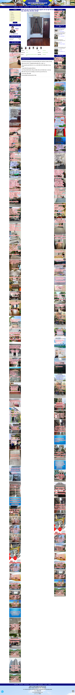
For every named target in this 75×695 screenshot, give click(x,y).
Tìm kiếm (15, 22)
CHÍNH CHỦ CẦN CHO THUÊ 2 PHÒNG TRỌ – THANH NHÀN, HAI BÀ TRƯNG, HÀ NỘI (59, 33)
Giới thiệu (21, 684)
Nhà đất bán (26, 684)
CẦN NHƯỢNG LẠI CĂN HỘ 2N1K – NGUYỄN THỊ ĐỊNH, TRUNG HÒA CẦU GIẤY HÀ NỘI (59, 40)
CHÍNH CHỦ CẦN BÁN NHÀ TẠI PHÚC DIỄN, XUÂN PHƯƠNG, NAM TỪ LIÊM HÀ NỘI (59, 29)
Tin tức (45, 684)
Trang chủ (16, 684)
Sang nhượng (40, 684)
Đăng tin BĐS (59, 9)
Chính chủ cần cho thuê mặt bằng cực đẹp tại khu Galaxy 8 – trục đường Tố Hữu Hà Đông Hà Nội (59, 48)
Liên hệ (49, 684)
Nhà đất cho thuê (33, 684)
